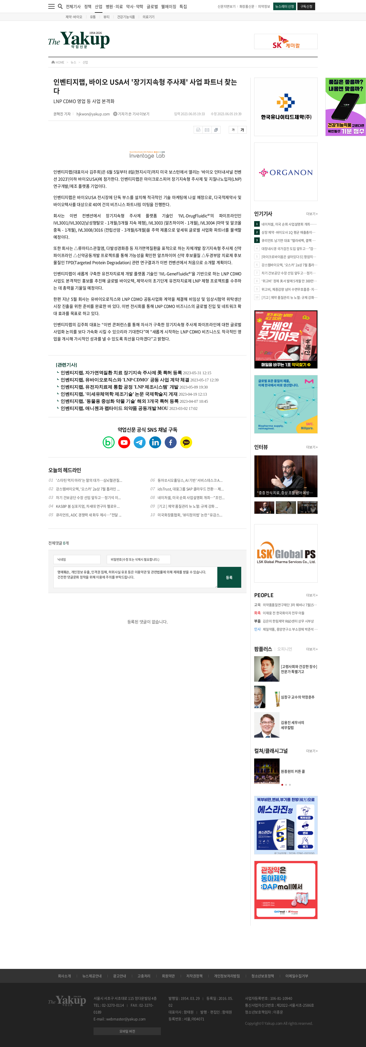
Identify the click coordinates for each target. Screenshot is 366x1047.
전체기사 (73, 6)
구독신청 (306, 6)
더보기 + (312, 213)
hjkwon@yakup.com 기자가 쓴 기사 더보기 (113, 113)
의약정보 (264, 6)
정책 (88, 6)
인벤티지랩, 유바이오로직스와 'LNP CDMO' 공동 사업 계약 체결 (125, 379)
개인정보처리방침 (227, 975)
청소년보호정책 (262, 975)
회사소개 (64, 975)
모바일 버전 (127, 1031)
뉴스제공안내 (92, 975)
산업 (98, 8)
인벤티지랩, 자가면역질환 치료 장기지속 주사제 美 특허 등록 (121, 372)
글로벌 (152, 6)
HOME (57, 62)
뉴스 (73, 62)
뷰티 (106, 16)
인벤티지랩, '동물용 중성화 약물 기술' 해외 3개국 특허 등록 (120, 401)
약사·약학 (134, 6)
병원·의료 (114, 6)
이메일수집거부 (296, 975)
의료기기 (149, 16)
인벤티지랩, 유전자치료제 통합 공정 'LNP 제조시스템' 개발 (119, 387)
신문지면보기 (227, 6)
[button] (282, 785)
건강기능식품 (126, 16)
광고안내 (119, 975)
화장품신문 (246, 6)
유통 (93, 16)
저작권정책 (194, 975)
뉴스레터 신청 (284, 6)
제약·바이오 (74, 16)
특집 (183, 6)
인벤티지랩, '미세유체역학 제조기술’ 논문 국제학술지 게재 (119, 394)
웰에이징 (168, 6)
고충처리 (144, 975)
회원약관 (168, 975)
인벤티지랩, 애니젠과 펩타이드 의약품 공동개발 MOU (114, 408)
